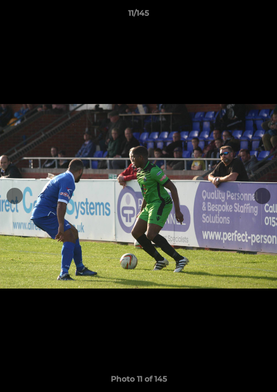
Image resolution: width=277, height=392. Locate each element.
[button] (263, 16)
